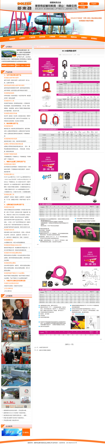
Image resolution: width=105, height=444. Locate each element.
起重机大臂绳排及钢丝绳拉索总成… (14, 146)
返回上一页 (69, 344)
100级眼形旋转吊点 (25, 187)
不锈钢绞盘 (23, 156)
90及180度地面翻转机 (19, 242)
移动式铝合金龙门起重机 (22, 217)
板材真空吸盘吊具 (9, 247)
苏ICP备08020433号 (71, 442)
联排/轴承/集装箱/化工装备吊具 (20, 224)
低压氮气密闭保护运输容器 (11, 227)
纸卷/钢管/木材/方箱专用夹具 (12, 232)
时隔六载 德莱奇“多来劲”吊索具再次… (14, 418)
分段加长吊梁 (18, 212)
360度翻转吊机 (8, 242)
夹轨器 (12, 197)
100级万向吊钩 (17, 192)
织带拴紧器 (7, 95)
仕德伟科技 (62, 442)
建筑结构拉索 (10, 151)
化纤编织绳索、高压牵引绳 (11, 110)
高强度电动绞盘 (18, 103)
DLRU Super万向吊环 (10, 179)
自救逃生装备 (22, 116)
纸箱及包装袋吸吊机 (20, 250)
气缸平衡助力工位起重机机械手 (19, 278)
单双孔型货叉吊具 (25, 227)
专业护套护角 (22, 95)
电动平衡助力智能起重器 (11, 275)
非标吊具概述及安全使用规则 (12, 209)
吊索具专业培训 (18, 286)
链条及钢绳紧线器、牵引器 (18, 106)
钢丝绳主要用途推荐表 (17, 128)
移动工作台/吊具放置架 (18, 214)
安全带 (6, 116)
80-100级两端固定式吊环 (22, 189)
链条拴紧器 (14, 95)
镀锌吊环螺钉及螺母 (45, 350)
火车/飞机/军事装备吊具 (19, 222)
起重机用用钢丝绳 (13, 131)
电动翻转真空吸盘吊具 (21, 247)
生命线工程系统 (19, 121)
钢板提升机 (15, 237)
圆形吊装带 (14, 80)
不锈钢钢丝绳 (8, 156)
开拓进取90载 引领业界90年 (11, 420)
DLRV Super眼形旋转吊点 (23, 177)
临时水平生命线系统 (22, 118)
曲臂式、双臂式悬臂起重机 (22, 265)
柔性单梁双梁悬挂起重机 (15, 258)
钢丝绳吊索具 (8, 141)
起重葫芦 (6, 197)
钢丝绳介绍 (7, 128)
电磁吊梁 (25, 212)
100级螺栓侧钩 (26, 192)
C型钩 (22, 232)
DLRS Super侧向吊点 (10, 177)
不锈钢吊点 (15, 156)
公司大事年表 (8, 291)
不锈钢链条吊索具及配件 (18, 169)
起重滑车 (21, 197)
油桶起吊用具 (15, 199)
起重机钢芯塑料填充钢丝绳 (15, 133)
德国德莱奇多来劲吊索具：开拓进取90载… (15, 410)
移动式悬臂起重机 (20, 268)
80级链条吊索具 (22, 166)
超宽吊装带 (22, 80)
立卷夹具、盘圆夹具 (15, 235)
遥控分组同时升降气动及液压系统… (14, 219)
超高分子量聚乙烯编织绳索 (22, 108)
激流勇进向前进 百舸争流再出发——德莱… (16, 415)
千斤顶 (8, 199)
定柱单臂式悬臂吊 (9, 265)
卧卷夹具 (24, 235)
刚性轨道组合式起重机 (10, 255)
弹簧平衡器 (22, 199)
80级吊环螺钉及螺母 (13, 187)
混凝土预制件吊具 (10, 189)
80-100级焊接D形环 (15, 184)
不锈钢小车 (11, 159)
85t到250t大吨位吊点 (23, 179)
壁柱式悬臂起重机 (9, 268)
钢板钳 (17, 197)
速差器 (10, 116)
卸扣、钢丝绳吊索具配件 (19, 141)
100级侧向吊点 (8, 192)
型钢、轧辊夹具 (24, 237)
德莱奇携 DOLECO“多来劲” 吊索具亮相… (15, 413)
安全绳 (15, 116)
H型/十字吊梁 (10, 212)
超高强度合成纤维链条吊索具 (19, 90)
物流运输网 (12, 98)
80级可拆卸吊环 (43, 347)
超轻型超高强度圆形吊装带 (11, 88)
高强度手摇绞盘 (8, 103)
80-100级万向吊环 (21, 182)
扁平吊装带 (7, 80)
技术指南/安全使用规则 (10, 166)
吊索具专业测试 (8, 286)
